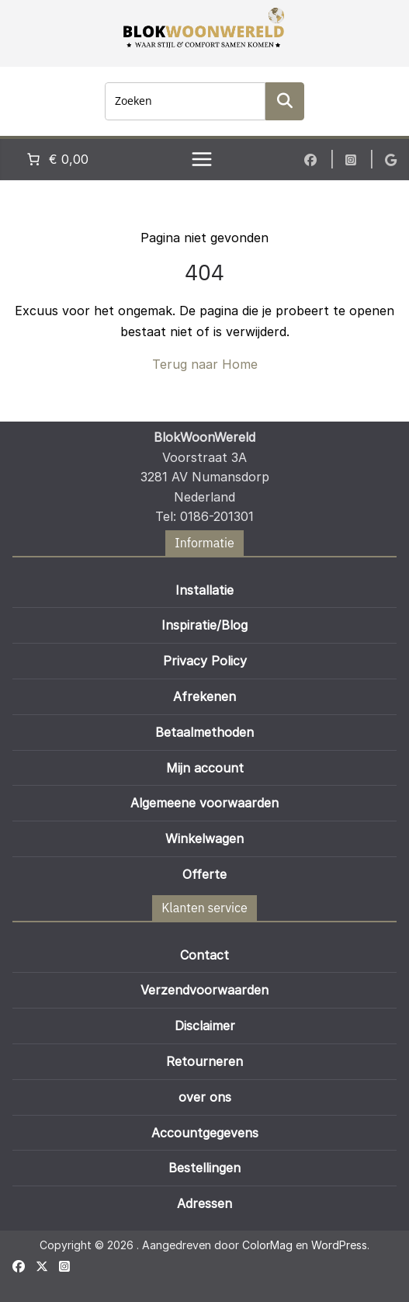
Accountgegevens (204, 1133)
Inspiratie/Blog (204, 625)
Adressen (204, 1203)
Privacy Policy (205, 660)
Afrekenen (204, 696)
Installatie (204, 590)
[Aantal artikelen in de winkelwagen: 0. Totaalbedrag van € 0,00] (56, 159)
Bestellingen (204, 1167)
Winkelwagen (204, 838)
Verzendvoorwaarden (204, 990)
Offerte (204, 874)
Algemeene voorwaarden (204, 803)
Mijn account (205, 768)
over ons (205, 1097)
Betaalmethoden (204, 732)
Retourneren (204, 1061)
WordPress (339, 1245)
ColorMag (267, 1245)
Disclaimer (205, 1025)
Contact (204, 955)
